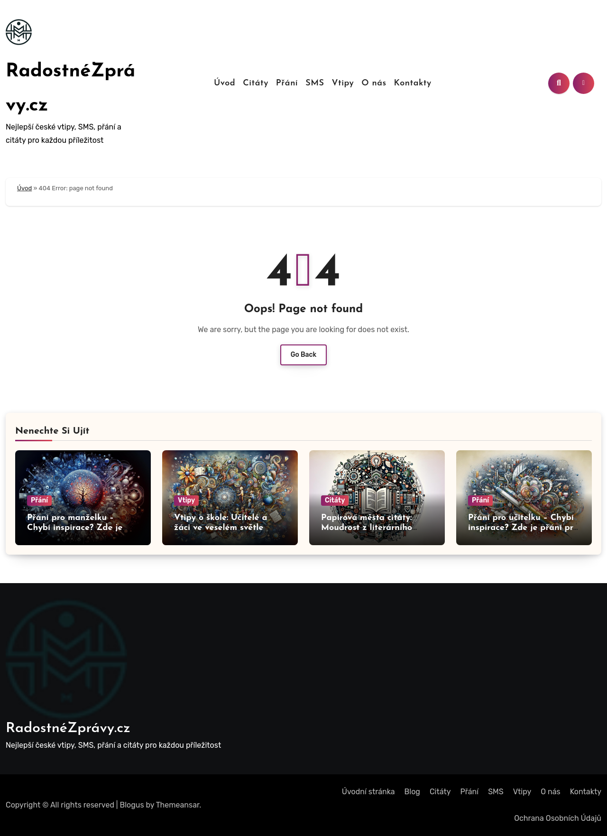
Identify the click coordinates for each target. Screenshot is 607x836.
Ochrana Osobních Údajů (557, 818)
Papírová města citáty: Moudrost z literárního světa (366, 528)
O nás (373, 83)
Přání (287, 83)
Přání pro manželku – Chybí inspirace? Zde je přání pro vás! (74, 528)
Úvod (224, 83)
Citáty (255, 83)
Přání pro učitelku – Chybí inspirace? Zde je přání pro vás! (523, 528)
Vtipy (342, 83)
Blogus (132, 804)
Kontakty (413, 83)
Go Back (304, 355)
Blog (412, 791)
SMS (314, 83)
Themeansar (178, 804)
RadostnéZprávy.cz (68, 728)
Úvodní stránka (368, 791)
